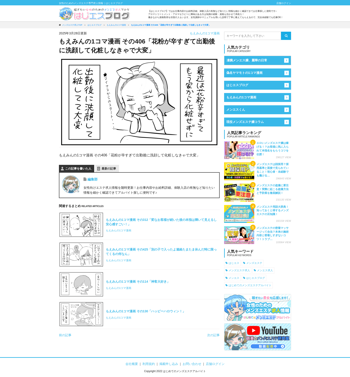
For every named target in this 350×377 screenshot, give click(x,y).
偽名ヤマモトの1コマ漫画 (244, 73)
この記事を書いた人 (78, 168)
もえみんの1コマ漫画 (205, 33)
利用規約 (148, 364)
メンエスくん (235, 109)
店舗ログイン (283, 3)
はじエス (234, 262)
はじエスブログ (237, 85)
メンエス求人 (265, 270)
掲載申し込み (168, 364)
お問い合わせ (192, 364)
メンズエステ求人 (239, 270)
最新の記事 (109, 168)
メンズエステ (254, 262)
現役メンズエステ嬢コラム (245, 122)
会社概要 (131, 364)
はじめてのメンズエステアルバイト (250, 285)
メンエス (234, 277)
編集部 (93, 179)
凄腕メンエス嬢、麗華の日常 (247, 60)
